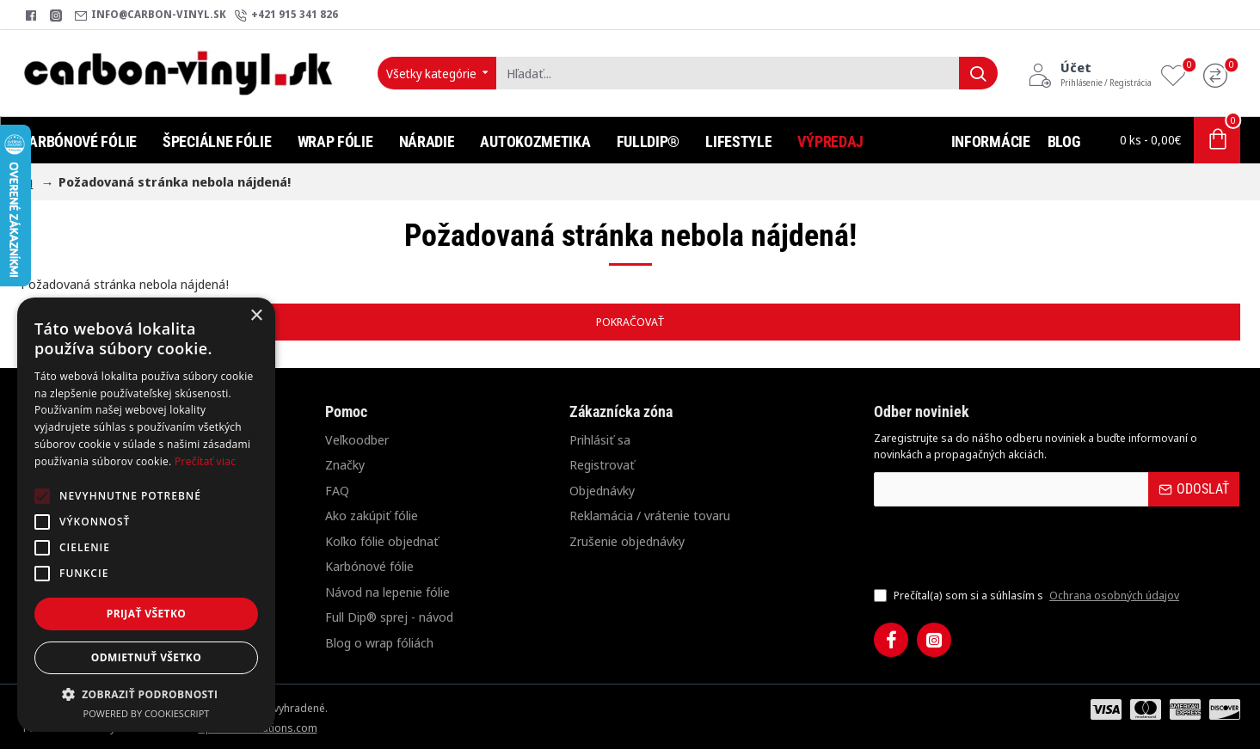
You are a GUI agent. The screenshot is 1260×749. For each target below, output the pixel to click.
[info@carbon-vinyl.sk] (150, 15)
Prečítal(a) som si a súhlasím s (1028, 596)
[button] (146, 694)
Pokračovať (630, 321)
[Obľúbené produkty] (1177, 73)
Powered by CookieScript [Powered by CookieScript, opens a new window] (146, 713)
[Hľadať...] (978, 73)
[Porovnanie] (1219, 73)
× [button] (255, 316)
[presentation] (994, 546)
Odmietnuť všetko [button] (146, 657)
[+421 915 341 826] (286, 15)
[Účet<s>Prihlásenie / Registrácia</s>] (1089, 73)
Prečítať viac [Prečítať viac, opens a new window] (205, 461)
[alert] (146, 515)
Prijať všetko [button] (147, 613)
